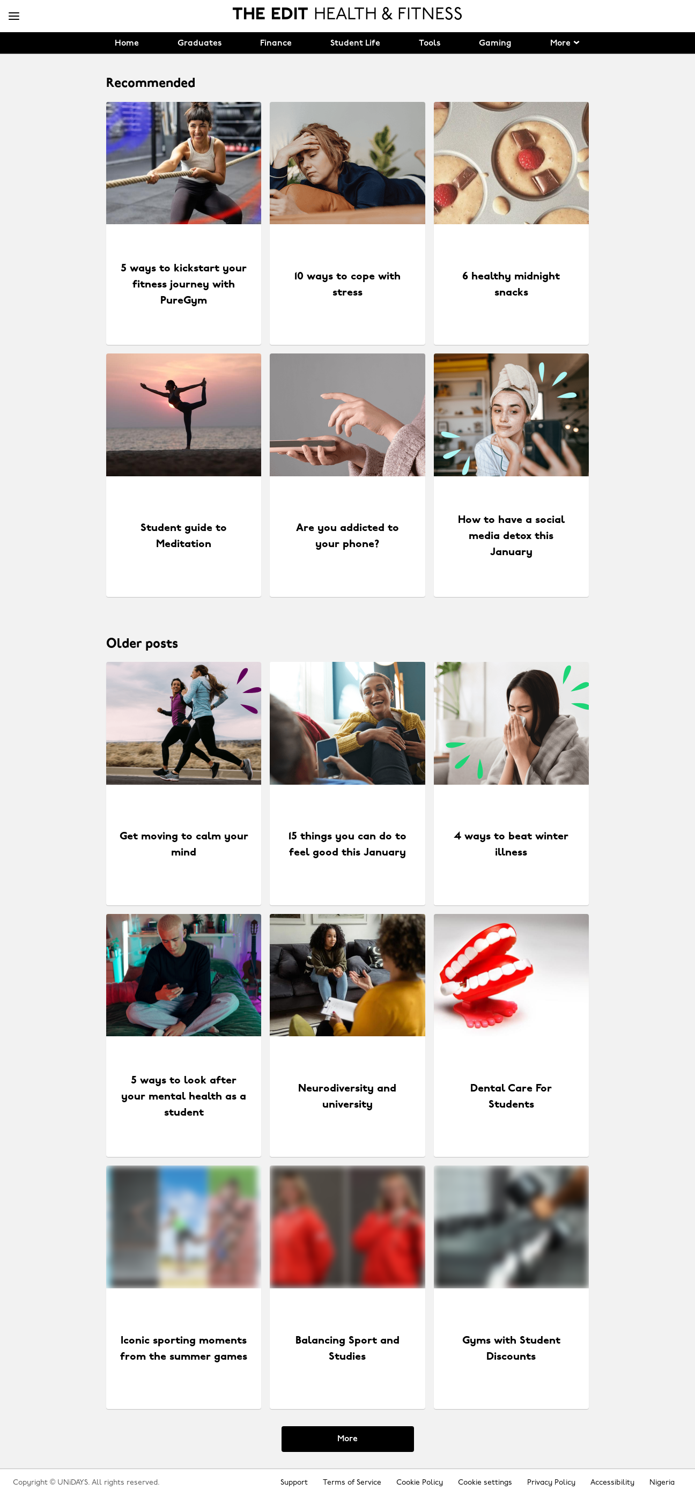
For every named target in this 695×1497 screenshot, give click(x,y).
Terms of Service (352, 1483)
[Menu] (14, 16)
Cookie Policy (419, 1483)
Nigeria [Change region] (662, 1483)
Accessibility (612, 1483)
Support (294, 1483)
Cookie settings (485, 1483)
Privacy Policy (551, 1483)
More (347, 1439)
